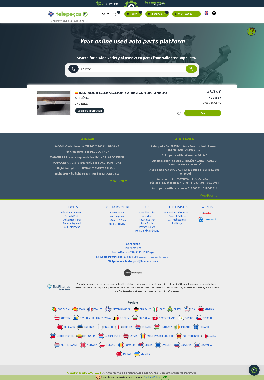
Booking (133, 14)
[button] (206, 13)
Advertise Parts (72, 219)
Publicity (177, 223)
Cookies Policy (152, 377)
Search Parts (72, 216)
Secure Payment (72, 223)
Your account (186, 14)
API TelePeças (72, 227)
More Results (118, 181)
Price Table (147, 223)
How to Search (147, 219)
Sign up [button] (106, 13)
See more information (90, 110)
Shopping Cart (156, 14)
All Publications (177, 219)
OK (165, 377)
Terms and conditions (147, 230)
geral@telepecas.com (145, 261)
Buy (203, 113)
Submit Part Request (72, 212)
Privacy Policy (147, 227)
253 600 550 (147, 256)
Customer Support (117, 212)
